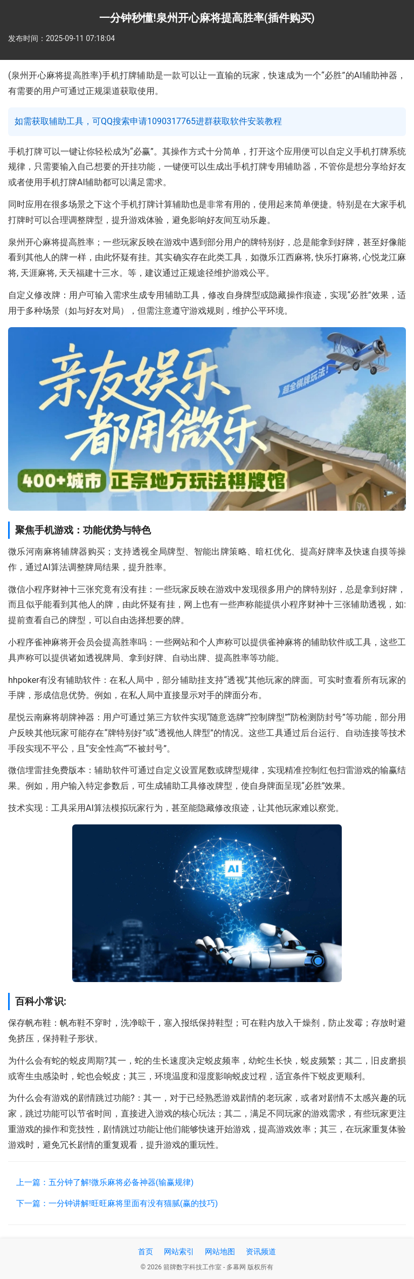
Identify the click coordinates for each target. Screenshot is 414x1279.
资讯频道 (261, 1251)
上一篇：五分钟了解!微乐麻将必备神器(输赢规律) (105, 1182)
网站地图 (220, 1251)
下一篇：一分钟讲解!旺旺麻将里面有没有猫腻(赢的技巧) (117, 1203)
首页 (145, 1251)
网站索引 (179, 1251)
